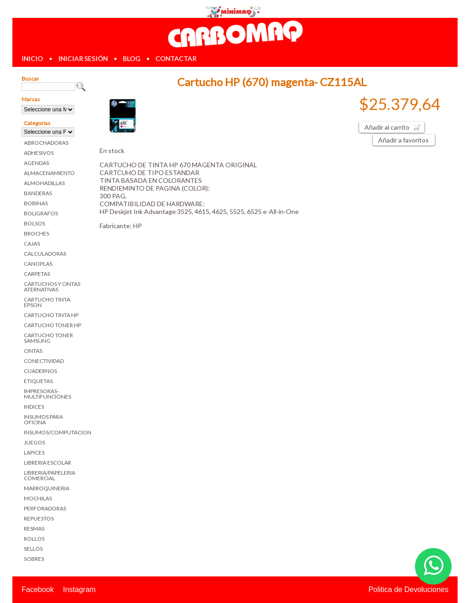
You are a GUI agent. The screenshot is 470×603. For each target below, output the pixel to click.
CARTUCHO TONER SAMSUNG (48, 338)
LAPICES (34, 452)
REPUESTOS (39, 518)
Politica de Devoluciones (408, 589)
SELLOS (33, 548)
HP (137, 226)
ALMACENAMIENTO (49, 173)
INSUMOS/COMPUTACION (55, 432)
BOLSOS (34, 223)
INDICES (34, 406)
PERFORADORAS (45, 508)
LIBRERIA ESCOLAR (47, 462)
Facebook (38, 589)
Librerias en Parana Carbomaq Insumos (235, 33)
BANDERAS (38, 193)
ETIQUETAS (38, 381)
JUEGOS (34, 442)
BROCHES (36, 233)
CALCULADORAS (45, 253)
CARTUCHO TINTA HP (51, 315)
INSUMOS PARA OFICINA (43, 419)
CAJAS (32, 243)
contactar (176, 58)
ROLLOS (34, 538)
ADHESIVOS (39, 152)
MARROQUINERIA (46, 488)
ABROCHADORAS (46, 142)
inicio (32, 58)
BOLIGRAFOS (41, 213)
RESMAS (34, 528)
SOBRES (34, 558)
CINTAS (33, 350)
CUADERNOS (40, 370)
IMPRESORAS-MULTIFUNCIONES (47, 394)
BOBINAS (36, 203)
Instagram (79, 589)
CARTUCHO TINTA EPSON (47, 302)
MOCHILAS (38, 498)
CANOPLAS (38, 263)
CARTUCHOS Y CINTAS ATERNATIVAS (52, 286)
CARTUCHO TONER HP (52, 325)
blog (131, 58)
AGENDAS (36, 162)
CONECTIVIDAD (44, 360)
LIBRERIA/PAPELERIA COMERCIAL (49, 475)
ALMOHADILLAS (44, 183)
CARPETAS (37, 273)
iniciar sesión (83, 58)
